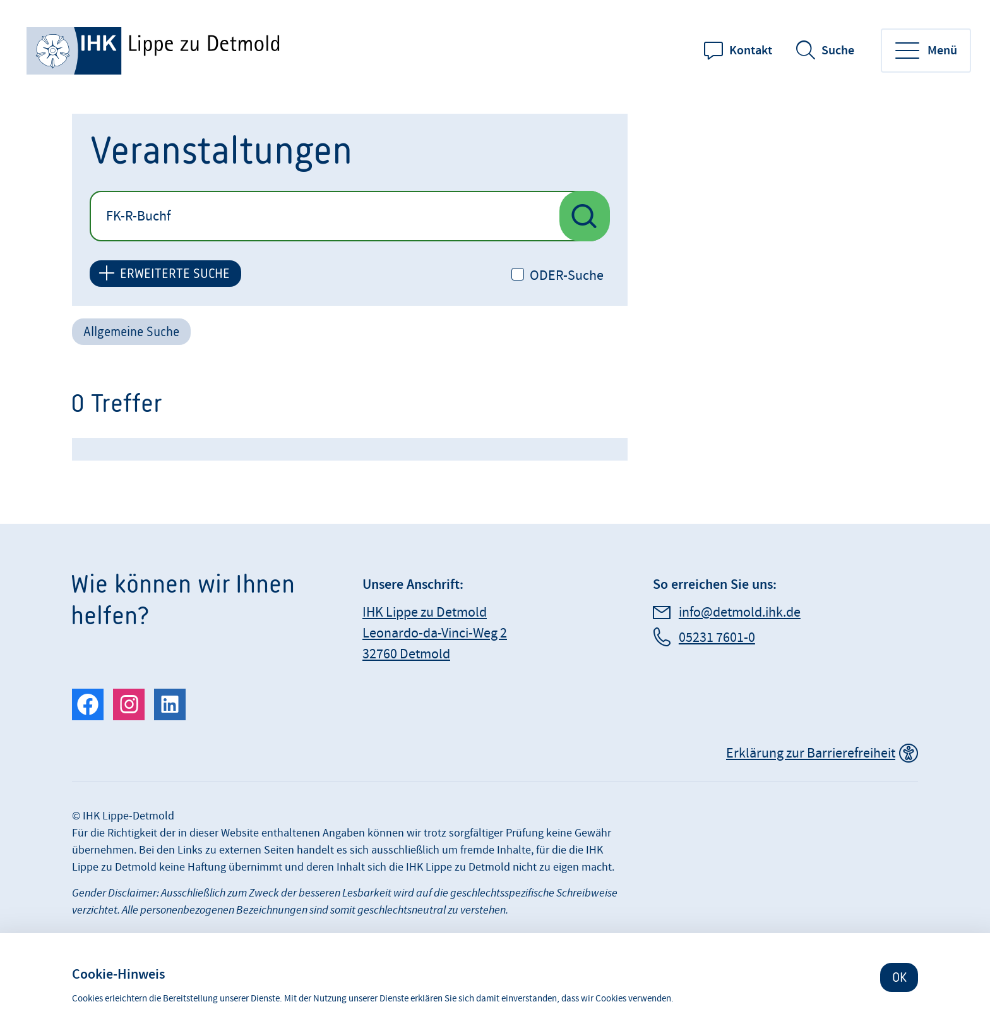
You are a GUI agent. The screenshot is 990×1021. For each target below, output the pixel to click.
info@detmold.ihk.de (740, 612)
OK (899, 977)
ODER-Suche (567, 276)
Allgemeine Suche (131, 331)
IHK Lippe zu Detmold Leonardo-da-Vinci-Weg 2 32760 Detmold (434, 633)
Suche (837, 50)
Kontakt (750, 50)
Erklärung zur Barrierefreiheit (810, 753)
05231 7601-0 (717, 638)
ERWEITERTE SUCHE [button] (175, 273)
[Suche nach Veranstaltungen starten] (584, 216)
